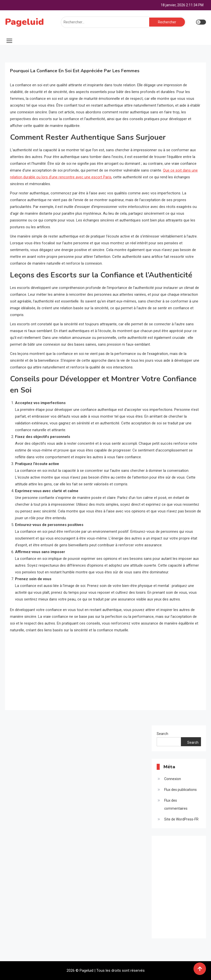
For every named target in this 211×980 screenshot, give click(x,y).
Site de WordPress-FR (181, 819)
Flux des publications (180, 790)
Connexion (172, 779)
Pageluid (24, 22)
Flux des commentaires (175, 804)
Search (162, 733)
